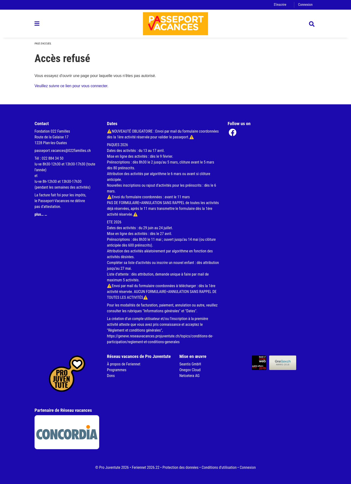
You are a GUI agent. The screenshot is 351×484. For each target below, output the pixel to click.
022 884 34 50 (52, 158)
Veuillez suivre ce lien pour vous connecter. (71, 86)
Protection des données (180, 467)
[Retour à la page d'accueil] (175, 23)
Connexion (305, 5)
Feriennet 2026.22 (145, 467)
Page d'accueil (43, 43)
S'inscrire (280, 5)
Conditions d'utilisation (219, 467)
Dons (111, 375)
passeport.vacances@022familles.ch (63, 150)
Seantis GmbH (190, 364)
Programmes (116, 370)
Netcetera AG (189, 375)
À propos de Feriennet (123, 364)
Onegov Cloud (190, 370)
